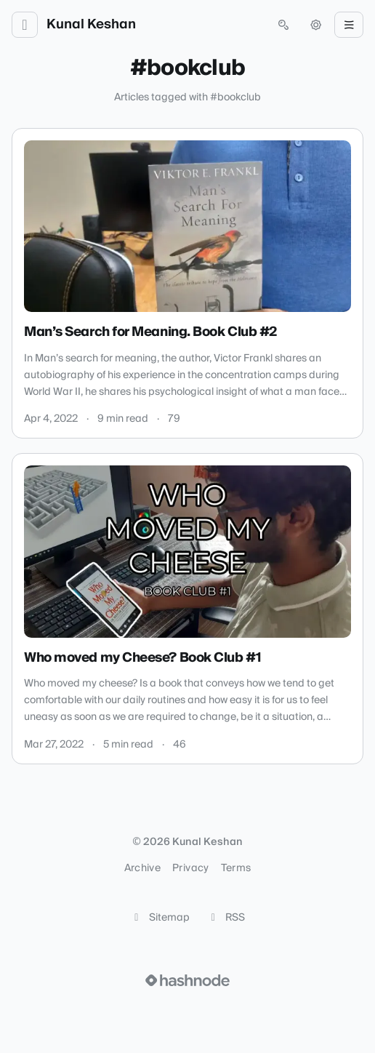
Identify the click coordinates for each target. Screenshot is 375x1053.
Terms (236, 868)
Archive (142, 868)
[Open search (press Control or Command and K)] (283, 25)
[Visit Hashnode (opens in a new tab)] (187, 980)
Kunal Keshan (91, 25)
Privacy (190, 868)
